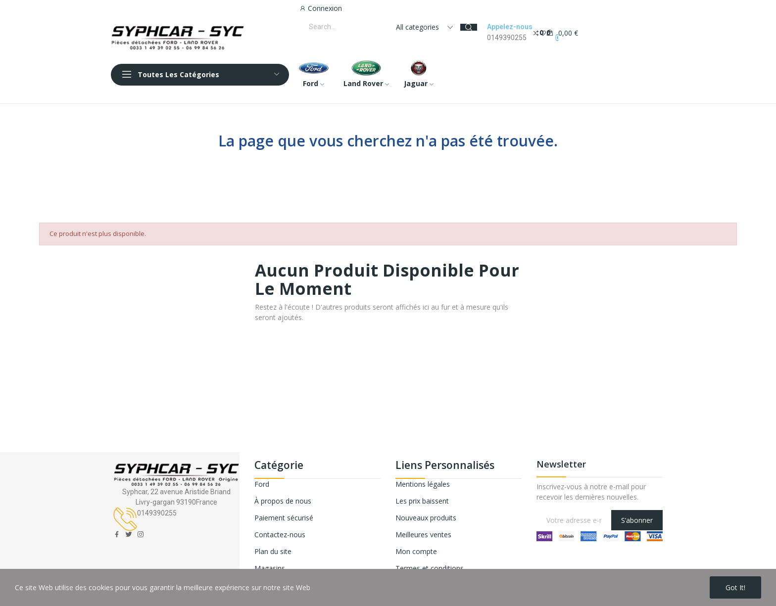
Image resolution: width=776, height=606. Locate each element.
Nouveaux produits (425, 517)
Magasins (269, 568)
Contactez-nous (279, 534)
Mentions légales (422, 484)
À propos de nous (282, 501)
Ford (261, 484)
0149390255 (507, 38)
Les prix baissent (422, 501)
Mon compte (416, 551)
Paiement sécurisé (283, 517)
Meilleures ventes (423, 534)
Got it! (735, 587)
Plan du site (272, 551)
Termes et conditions (429, 568)
